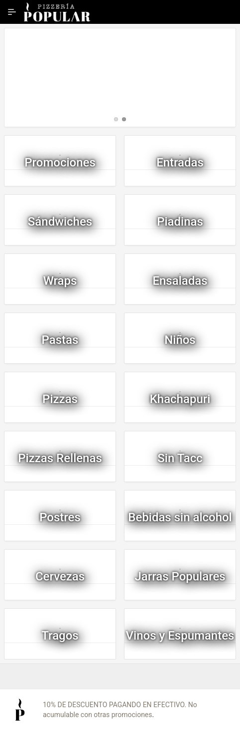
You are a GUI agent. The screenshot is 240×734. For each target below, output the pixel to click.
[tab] (116, 119)
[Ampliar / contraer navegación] (12, 12)
